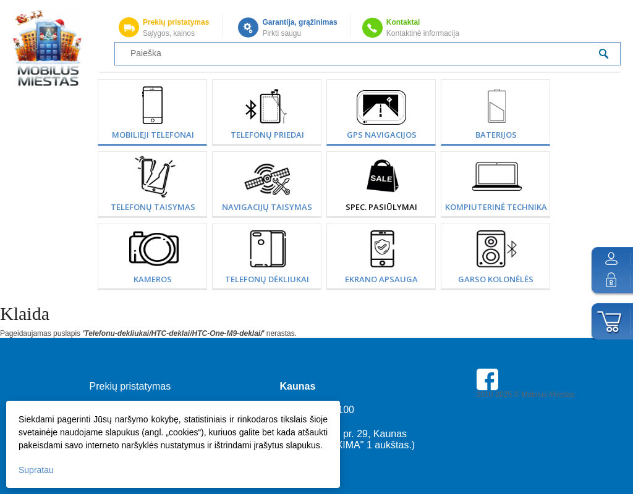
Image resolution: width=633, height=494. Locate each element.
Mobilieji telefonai (153, 134)
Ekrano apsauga (381, 279)
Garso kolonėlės (495, 279)
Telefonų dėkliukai (267, 279)
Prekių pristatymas (176, 22)
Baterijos (496, 134)
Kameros (153, 279)
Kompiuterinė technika (496, 206)
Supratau (36, 470)
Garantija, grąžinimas (299, 22)
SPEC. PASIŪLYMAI (381, 206)
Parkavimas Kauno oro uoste (524, 429)
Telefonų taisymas (153, 206)
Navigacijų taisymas (267, 206)
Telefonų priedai (267, 134)
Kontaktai (403, 22)
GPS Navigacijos (382, 134)
